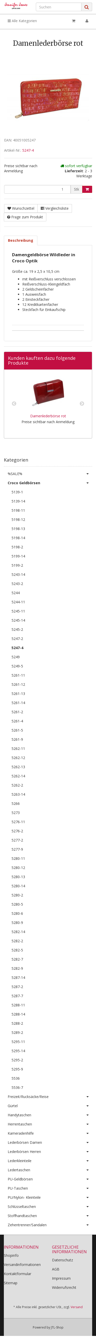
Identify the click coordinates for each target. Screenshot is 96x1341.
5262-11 (18, 748)
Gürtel (50, 1105)
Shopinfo (11, 1255)
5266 (16, 803)
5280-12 (18, 867)
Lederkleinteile (50, 1160)
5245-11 (18, 611)
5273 (16, 812)
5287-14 (18, 977)
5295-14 (18, 1050)
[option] (48, 404)
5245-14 (18, 620)
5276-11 (18, 821)
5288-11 (18, 1005)
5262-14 (18, 776)
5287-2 (17, 986)
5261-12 (18, 684)
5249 (16, 656)
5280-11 (18, 858)
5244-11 (18, 602)
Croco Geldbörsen (50, 483)
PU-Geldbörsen (50, 1179)
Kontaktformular (17, 1273)
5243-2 (17, 583)
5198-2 (17, 547)
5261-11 (18, 675)
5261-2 (17, 711)
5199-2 (17, 565)
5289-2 (17, 1032)
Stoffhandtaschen (50, 1215)
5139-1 (17, 492)
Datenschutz (62, 1260)
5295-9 (17, 1069)
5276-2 (17, 831)
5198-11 (18, 510)
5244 (16, 592)
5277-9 (17, 849)
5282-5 (17, 950)
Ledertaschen (50, 1170)
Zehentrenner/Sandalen (50, 1225)
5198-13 (18, 528)
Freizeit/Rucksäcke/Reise (50, 1096)
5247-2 (17, 638)
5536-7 (17, 1087)
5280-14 (18, 885)
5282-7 (17, 959)
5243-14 (18, 574)
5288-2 (17, 1023)
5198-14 (18, 537)
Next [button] (82, 404)
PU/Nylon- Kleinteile (50, 1197)
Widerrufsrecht (64, 1287)
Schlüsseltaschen (50, 1206)
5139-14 (18, 501)
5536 (16, 1078)
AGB (55, 1269)
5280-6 (17, 913)
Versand (77, 1307)
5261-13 (18, 693)
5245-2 (17, 629)
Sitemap (10, 1282)
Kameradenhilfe (50, 1133)
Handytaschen (50, 1115)
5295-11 (18, 1041)
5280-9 (17, 922)
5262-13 (18, 766)
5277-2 (17, 840)
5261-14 (18, 702)
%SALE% (50, 473)
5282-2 (17, 940)
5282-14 (18, 931)
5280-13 (18, 876)
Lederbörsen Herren (50, 1151)
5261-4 (17, 721)
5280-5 (17, 904)
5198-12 (18, 519)
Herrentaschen (50, 1124)
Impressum (61, 1278)
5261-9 (17, 739)
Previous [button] (14, 404)
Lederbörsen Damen (50, 1142)
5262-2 (17, 785)
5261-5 (17, 730)
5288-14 (18, 1014)
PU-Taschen (50, 1188)
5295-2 (17, 1060)
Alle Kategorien (22, 20)
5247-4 (28, 150)
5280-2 (17, 895)
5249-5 (17, 666)
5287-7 (17, 995)
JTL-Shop (57, 1327)
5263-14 (18, 794)
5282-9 (17, 968)
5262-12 (18, 757)
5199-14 (18, 556)
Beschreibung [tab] (20, 240)
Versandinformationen (22, 1264)
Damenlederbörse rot (48, 415)
